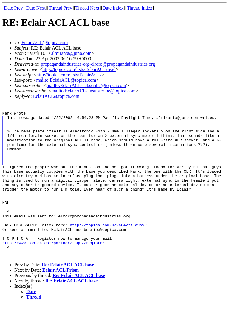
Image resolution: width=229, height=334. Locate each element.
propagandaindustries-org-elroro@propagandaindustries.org (98, 64)
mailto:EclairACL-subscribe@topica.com (86, 85)
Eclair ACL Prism (60, 299)
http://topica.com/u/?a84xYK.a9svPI (109, 249)
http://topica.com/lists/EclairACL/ (68, 74)
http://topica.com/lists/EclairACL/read (79, 69)
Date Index (113, 7)
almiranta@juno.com (71, 53)
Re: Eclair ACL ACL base (68, 294)
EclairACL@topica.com (44, 42)
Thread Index (139, 7)
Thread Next (87, 7)
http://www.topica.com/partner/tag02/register (53, 270)
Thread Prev (60, 7)
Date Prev (13, 7)
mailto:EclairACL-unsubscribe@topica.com (93, 90)
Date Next (36, 7)
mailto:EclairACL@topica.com (66, 80)
